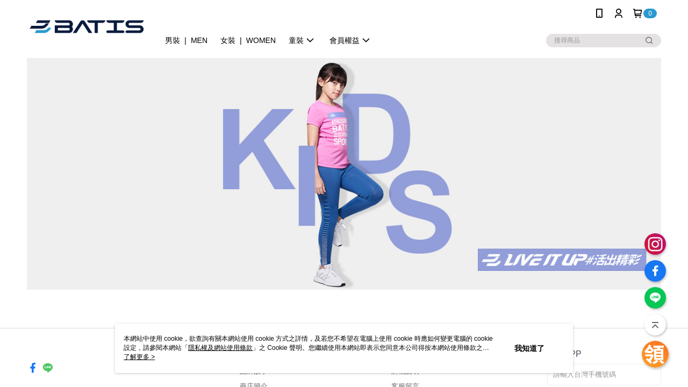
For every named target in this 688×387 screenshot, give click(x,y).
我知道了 (529, 348)
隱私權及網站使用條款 (220, 348)
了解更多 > (139, 357)
